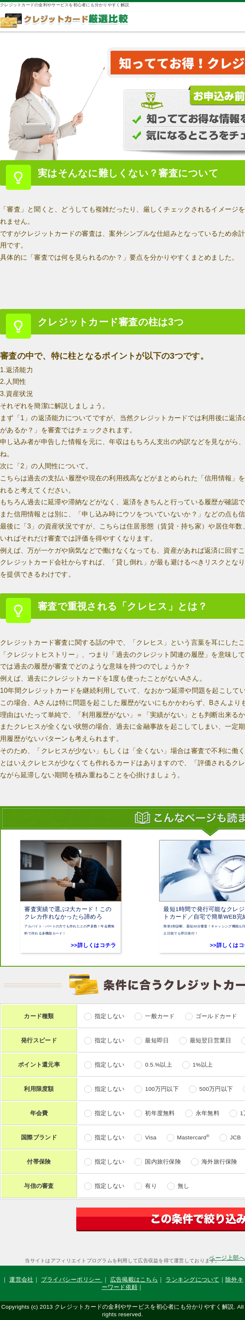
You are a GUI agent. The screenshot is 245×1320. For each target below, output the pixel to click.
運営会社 (21, 1280)
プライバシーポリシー (72, 1280)
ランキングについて (192, 1280)
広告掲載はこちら (134, 1280)
